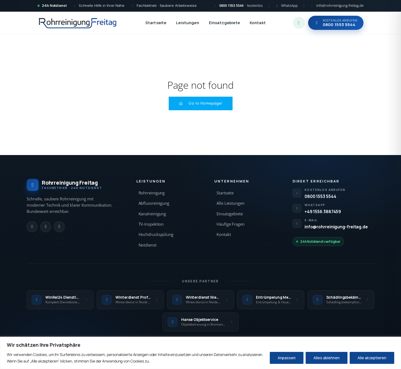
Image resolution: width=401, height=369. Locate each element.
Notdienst (147, 245)
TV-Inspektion (151, 224)
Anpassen (287, 357)
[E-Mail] (59, 226)
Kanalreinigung (152, 213)
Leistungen (187, 23)
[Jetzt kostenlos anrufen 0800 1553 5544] (336, 23)
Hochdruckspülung (156, 234)
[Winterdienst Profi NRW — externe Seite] (130, 299)
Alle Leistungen (231, 203)
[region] (200, 353)
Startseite (156, 23)
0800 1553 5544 (320, 196)
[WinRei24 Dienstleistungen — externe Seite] (60, 299)
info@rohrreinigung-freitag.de (336, 227)
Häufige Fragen (231, 224)
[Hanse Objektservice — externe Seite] (200, 322)
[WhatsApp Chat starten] (299, 23)
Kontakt (258, 23)
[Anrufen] (32, 226)
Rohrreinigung (152, 192)
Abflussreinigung (154, 203)
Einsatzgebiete (224, 23)
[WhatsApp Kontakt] (286, 5)
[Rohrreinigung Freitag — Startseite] (77, 23)
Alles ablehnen (327, 357)
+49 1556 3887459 (323, 212)
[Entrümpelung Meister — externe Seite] (270, 299)
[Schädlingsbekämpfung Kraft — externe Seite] (341, 299)
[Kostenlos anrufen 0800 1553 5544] (238, 5)
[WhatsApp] (45, 226)
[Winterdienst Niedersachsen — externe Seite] (200, 299)
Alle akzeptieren (372, 357)
